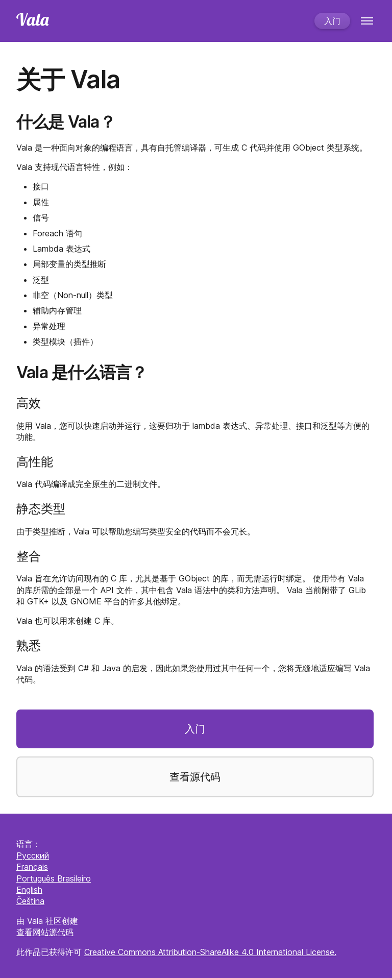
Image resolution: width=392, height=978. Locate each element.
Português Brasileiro (53, 878)
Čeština (30, 901)
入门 (332, 21)
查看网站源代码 (45, 932)
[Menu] (367, 21)
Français (32, 867)
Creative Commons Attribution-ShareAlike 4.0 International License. (210, 952)
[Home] (161, 21)
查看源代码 (194, 777)
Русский (32, 855)
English (29, 890)
